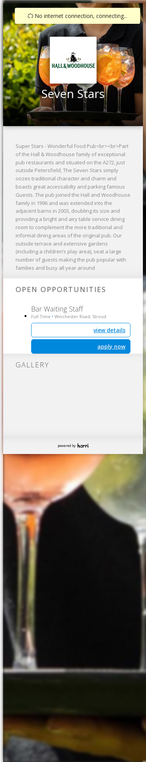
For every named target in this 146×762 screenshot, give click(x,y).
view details (109, 330)
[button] (79, 55)
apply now (111, 346)
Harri (82, 445)
